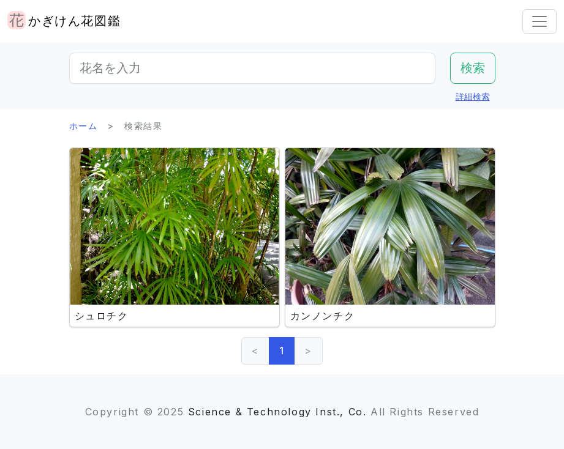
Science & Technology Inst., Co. (277, 412)
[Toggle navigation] (539, 21)
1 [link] (282, 350)
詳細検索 (473, 96)
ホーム (83, 126)
